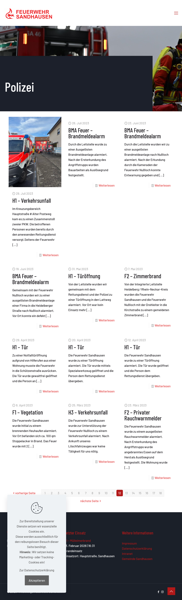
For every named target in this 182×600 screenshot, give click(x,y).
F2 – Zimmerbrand (142, 275)
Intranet (127, 553)
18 (160, 493)
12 (119, 493)
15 (140, 493)
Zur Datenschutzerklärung (36, 570)
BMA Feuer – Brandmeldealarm (86, 133)
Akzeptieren (37, 580)
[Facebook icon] (158, 591)
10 (106, 493)
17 (153, 493)
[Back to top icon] (171, 591)
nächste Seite (91, 501)
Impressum (129, 543)
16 (146, 493)
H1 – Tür (20, 346)
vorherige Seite (23, 493)
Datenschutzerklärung (137, 548)
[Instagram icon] (162, 591)
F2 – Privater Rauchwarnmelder (143, 415)
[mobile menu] (176, 13)
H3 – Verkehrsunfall (88, 412)
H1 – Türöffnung (84, 275)
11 (113, 493)
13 (126, 493)
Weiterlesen (51, 255)
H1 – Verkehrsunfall (31, 200)
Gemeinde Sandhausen (137, 559)
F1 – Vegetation (27, 412)
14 (133, 493)
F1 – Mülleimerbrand (77, 540)
